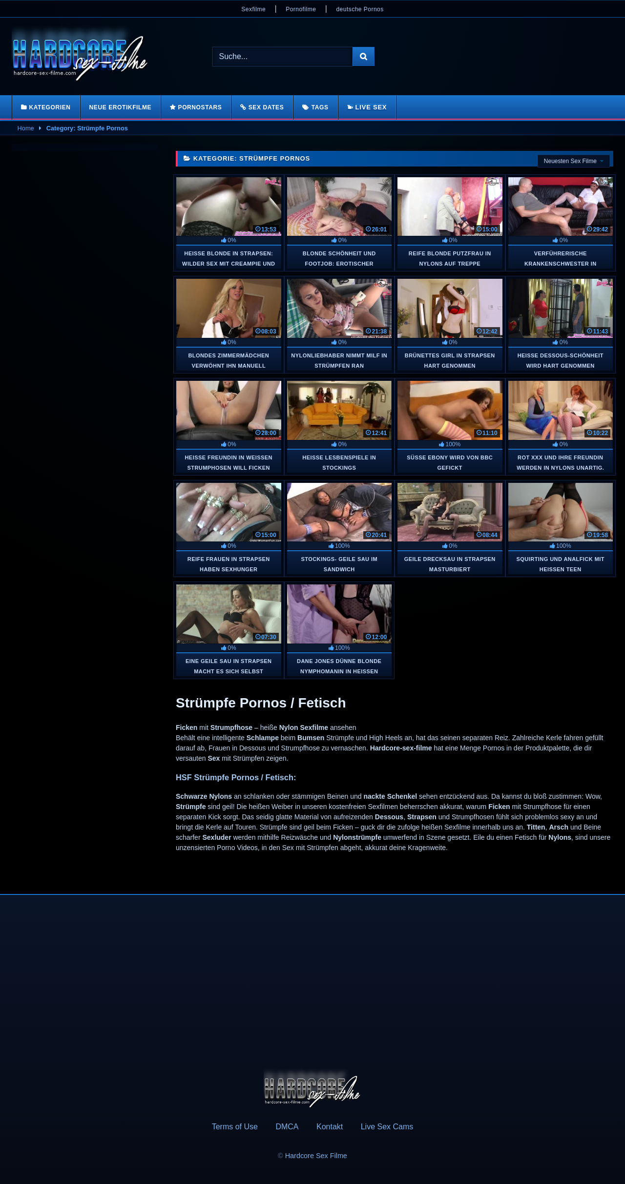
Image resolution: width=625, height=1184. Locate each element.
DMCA (286, 1126)
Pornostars (200, 107)
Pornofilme (301, 9)
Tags (320, 107)
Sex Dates (266, 107)
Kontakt (329, 1126)
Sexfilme (253, 9)
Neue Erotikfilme (120, 107)
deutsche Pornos (359, 9)
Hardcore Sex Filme (316, 1156)
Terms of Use (235, 1126)
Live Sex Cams (387, 1126)
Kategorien (49, 107)
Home (26, 128)
